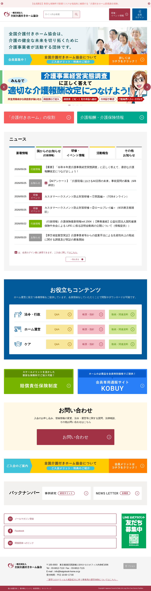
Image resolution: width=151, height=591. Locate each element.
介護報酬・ (102, 117)
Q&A (56, 314)
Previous (2, 3)
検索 (76, 14)
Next (149, 3)
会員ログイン (139, 16)
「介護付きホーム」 (31, 117)
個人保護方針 (12, 588)
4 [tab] (81, 106)
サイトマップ (46, 588)
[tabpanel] (75, 87)
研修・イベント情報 (117, 14)
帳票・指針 (88, 314)
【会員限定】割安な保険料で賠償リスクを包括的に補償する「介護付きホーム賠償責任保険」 (75, 4)
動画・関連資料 (120, 314)
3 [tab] (77, 106)
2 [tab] (73, 106)
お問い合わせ (75, 437)
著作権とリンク (25, 588)
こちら (74, 252)
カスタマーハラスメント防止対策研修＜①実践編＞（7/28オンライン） (87, 196)
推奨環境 (36, 588)
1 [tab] (69, 106)
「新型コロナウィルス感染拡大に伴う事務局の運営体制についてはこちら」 (82, 579)
